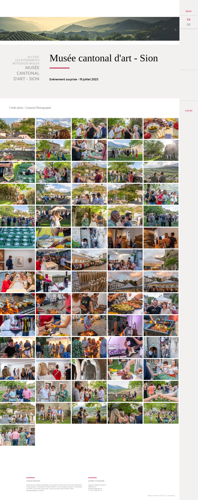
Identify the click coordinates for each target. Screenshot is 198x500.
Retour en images (26, 63)
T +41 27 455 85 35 (95, 490)
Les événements (27, 60)
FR (188, 19)
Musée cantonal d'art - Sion (26, 73)
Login (188, 110)
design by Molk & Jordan (156, 495)
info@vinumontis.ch (95, 488)
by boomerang (170, 495)
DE (189, 24)
